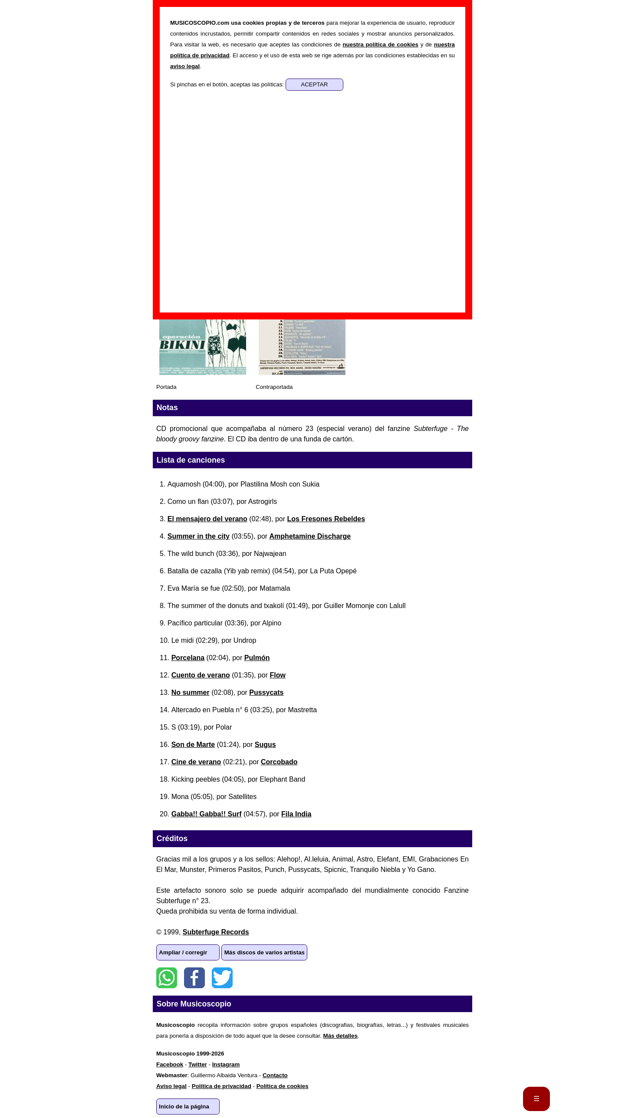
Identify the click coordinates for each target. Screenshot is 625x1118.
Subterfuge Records (216, 932)
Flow (277, 675)
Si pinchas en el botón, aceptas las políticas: (228, 84)
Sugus (265, 744)
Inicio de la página (184, 1106)
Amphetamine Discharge (310, 536)
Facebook (194, 977)
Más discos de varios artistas (264, 952)
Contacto (275, 1075)
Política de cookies (283, 1086)
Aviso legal (171, 1086)
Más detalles (340, 1036)
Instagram (226, 1064)
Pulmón (257, 657)
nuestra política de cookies (380, 44)
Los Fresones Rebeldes (326, 519)
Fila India (296, 814)
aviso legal (185, 66)
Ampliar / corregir (183, 952)
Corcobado (279, 762)
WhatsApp (166, 977)
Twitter (222, 977)
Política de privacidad (221, 1086)
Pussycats (266, 692)
